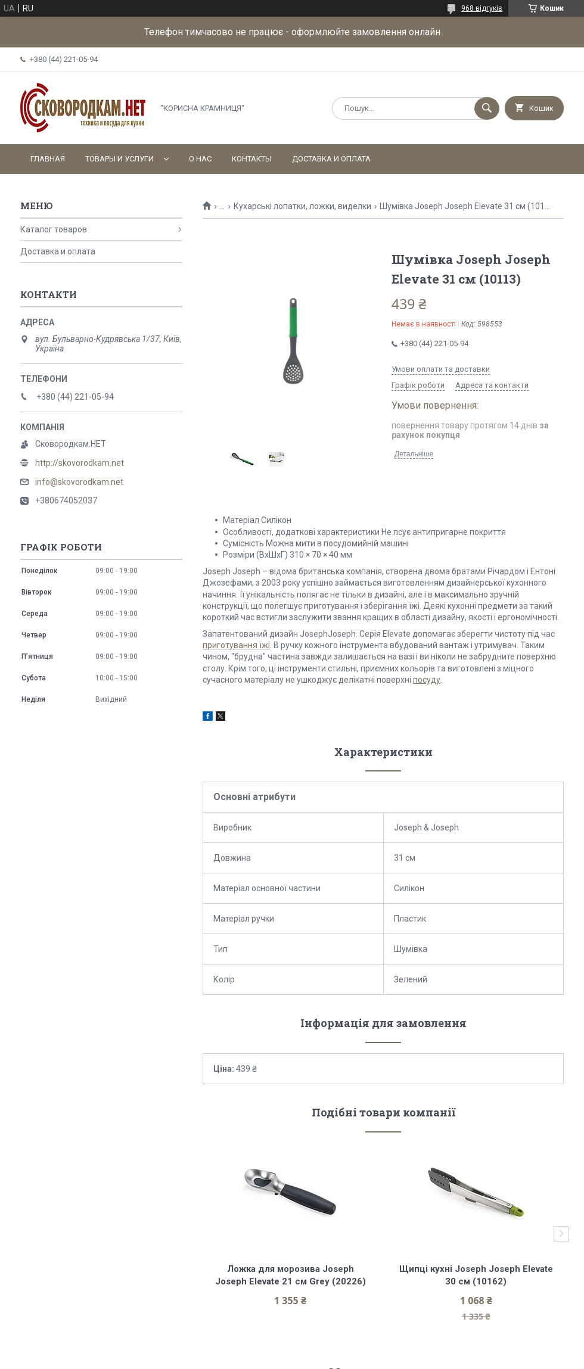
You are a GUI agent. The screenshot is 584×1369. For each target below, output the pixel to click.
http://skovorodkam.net (79, 463)
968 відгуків (481, 8)
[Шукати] (486, 108)
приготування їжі (236, 645)
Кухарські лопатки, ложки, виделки (302, 206)
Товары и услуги (119, 158)
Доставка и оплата (331, 158)
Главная (47, 158)
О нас (200, 158)
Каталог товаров (53, 229)
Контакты (252, 158)
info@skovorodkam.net (79, 482)
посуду (426, 679)
